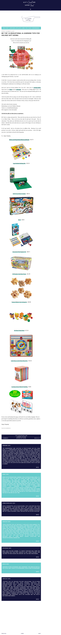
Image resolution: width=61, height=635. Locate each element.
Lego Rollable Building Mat (19, 163)
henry (4, 474)
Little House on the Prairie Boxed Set (19, 360)
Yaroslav (4, 521)
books (10, 89)
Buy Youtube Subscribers (31, 553)
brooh (4, 564)
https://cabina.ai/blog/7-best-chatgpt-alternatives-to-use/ (19, 487)
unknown (5, 445)
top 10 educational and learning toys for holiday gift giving (21, 437)
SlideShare (37, 508)
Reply (37, 467)
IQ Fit (19, 219)
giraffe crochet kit (9, 590)
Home (22, 633)
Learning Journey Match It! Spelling (19, 386)
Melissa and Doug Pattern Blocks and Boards (19, 139)
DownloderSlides (7, 503)
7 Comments (5, 438)
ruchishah (5, 548)
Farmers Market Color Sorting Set (19, 302)
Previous (4, 633)
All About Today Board (19, 330)
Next (39, 633)
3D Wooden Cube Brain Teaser (19, 274)
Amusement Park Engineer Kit (19, 251)
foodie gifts (18, 89)
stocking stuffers (37, 87)
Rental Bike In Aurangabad (32, 568)
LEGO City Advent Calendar (19, 193)
